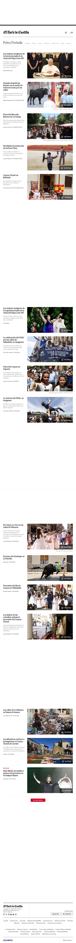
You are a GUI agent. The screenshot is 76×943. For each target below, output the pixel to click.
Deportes (68, 43)
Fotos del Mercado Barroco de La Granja (12, 115)
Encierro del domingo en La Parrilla (14, 557)
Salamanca (46, 43)
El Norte (5, 754)
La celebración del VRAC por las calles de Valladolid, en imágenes (13, 339)
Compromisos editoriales (27, 923)
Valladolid (27, 43)
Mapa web (16, 923)
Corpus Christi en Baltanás (10, 176)
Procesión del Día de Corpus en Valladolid (12, 586)
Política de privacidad (60, 921)
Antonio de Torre (7, 127)
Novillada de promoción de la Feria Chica (13, 147)
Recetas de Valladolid (62, 931)
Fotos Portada (12, 42)
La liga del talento (24, 934)
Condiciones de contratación (54, 923)
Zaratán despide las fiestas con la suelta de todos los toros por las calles (13, 86)
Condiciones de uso (48, 921)
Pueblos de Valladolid (49, 931)
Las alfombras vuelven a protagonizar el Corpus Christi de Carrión (13, 741)
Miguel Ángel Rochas (8, 100)
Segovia (40, 43)
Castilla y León (55, 43)
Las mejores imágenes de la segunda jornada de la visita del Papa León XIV (14, 310)
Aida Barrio (6, 779)
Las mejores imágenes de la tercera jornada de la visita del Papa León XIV (14, 56)
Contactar (5, 921)
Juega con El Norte (35, 934)
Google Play (67, 914)
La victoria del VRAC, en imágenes (13, 399)
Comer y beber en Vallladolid (46, 929)
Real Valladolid (33, 929)
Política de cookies (40, 923)
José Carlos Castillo (8, 352)
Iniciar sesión (66, 32)
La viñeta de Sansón (10, 929)
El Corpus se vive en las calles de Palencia (13, 526)
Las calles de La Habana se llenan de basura (13, 711)
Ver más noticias (38, 800)
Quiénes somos (14, 921)
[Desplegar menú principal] (71, 32)
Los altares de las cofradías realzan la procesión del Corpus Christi (12, 618)
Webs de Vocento (68, 940)
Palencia (34, 43)
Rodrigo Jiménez (7, 591)
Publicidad (70, 921)
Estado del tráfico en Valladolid (63, 929)
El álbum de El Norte (13, 931)
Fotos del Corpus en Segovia (11, 367)
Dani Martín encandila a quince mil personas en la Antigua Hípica (13, 773)
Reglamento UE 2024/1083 (34, 921)
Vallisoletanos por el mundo (49, 934)
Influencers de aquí (25, 931)
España (62, 43)
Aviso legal (22, 921)
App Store (56, 914)
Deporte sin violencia (22, 929)
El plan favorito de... (37, 931)
